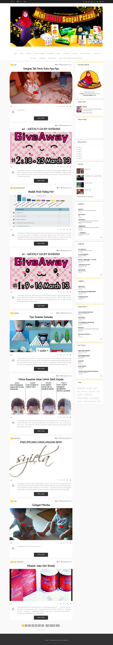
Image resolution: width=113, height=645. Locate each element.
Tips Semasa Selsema (41, 317)
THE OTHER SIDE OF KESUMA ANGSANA (87, 291)
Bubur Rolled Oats (81, 357)
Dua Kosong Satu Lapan (82, 266)
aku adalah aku (82, 249)
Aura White (79, 395)
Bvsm (21, 53)
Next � (52, 625)
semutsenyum (81, 214)
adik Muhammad (81, 388)
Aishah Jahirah (81, 270)
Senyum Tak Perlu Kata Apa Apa (41, 69)
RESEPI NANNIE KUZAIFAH (84, 356)
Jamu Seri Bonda (19, 562)
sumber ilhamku (82, 366)
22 (12, 417)
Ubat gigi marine (39, 53)
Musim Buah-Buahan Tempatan (84, 261)
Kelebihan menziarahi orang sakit (85, 197)
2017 (79, 149)
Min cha (74, 53)
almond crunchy (81, 367)
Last (58, 625)
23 (12, 355)
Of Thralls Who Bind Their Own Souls (85, 250)
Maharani (42, 58)
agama (95, 388)
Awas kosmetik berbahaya (82, 398)
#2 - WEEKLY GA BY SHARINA (41, 129)
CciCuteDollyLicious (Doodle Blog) (86, 322)
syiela (85, 107)
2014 (79, 156)
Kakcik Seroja (81, 286)
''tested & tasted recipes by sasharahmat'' (88, 371)
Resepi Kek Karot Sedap (82, 255)
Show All (101, 237)
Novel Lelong (88, 183)
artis (98, 391)
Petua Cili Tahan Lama (82, 271)
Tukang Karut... (82, 219)
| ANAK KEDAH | (82, 226)
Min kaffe (66, 53)
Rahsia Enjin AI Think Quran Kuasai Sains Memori (87, 210)
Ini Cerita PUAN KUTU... (83, 254)
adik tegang (89, 388)
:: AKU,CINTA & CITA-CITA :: (84, 264)
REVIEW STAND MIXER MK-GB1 (83, 313)
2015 (79, 154)
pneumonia (17, 438)
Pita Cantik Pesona (81, 298)
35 (12, 106)
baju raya (79, 401)
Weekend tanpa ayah (82, 318)
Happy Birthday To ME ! (82, 293)
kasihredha (81, 361)
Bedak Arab (88, 190)
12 (12, 167)
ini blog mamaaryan (83, 296)
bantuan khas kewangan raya (90, 401)
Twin (15, 65)
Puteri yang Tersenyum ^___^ (85, 334)
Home (12, 1)
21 (12, 292)
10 (12, 229)
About (25, 1)
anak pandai (84, 391)
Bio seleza (33, 58)
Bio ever (28, 53)
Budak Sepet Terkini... (82, 287)
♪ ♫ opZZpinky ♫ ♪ (82, 232)
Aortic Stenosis (92, 391)
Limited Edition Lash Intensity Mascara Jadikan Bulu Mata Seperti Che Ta (88, 329)
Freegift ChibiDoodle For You (83, 323)
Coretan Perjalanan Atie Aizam (85, 312)
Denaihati (80, 209)
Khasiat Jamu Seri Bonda (41, 566)
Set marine (50, 53)
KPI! (79, 335)
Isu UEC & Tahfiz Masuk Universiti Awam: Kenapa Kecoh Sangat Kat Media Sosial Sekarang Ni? (88, 221)
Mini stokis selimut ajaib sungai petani (71, 58)
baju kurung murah (94, 398)
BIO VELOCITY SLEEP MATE (93, 176)
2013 (79, 158)
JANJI (79, 215)
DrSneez (16, 313)
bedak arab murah (19, 188)
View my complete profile (87, 113)
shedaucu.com (54, 640)
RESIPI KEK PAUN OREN (82, 352)
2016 (79, 152)
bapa (99, 401)
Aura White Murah (88, 395)
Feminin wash (52, 58)
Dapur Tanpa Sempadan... (84, 350)
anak (78, 391)
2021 (79, 147)
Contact (19, 1)
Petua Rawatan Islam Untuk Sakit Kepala (41, 379)
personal (79, 362)
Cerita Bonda (81, 317)
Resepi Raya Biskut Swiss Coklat (83, 234)
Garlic (59, 53)
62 (47, 625)
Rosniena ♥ (81, 327)
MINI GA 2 (88, 169)
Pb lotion (96, 53)
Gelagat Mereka (41, 505)
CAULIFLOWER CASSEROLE (83, 372)
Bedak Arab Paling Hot (41, 192)
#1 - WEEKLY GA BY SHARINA (41, 254)
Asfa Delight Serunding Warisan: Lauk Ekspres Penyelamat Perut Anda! (88, 228)
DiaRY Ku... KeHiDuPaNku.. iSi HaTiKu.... (87, 259)
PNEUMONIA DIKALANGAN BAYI (41, 442)
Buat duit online (85, 53)
